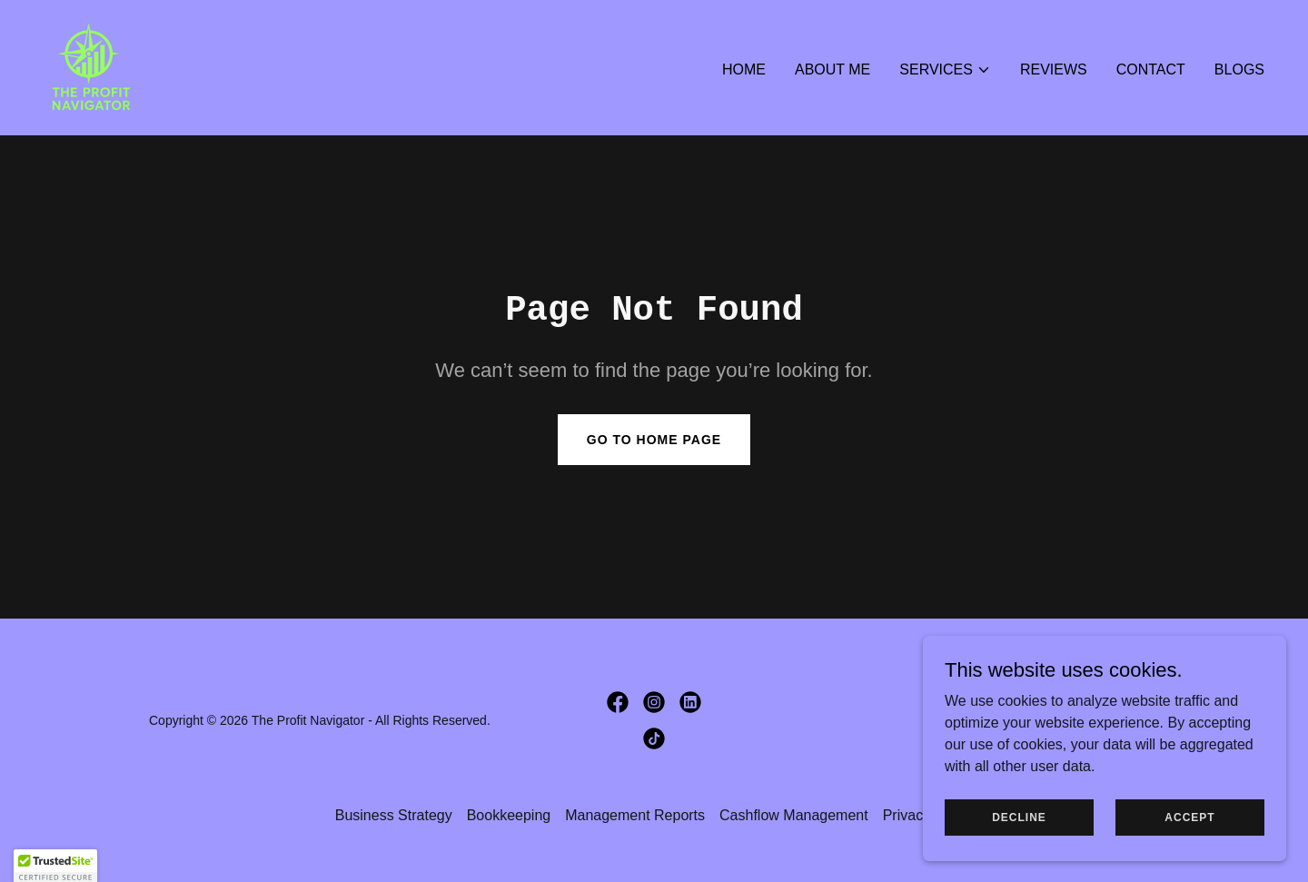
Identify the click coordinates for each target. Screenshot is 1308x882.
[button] (945, 70)
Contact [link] (1150, 69)
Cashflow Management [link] (793, 815)
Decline (1019, 816)
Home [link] (744, 69)
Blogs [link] (1239, 69)
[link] (89, 66)
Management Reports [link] (635, 815)
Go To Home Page (654, 439)
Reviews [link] (1053, 69)
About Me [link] (832, 69)
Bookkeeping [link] (509, 815)
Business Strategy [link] (393, 815)
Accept (1189, 816)
